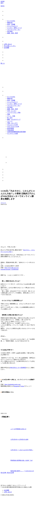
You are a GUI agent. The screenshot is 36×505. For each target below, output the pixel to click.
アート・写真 (11, 116)
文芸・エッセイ (11, 110)
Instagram (16, 386)
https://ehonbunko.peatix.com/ (13, 384)
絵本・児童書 (11, 24)
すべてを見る (11, 21)
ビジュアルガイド (12, 26)
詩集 (8, 114)
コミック (9, 121)
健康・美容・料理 (12, 33)
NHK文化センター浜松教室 (18, 367)
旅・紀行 (9, 117)
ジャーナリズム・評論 (13, 112)
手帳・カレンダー (12, 123)
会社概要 (6, 47)
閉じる (3, 63)
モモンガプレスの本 (13, 126)
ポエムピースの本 (12, 124)
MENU (3, 6)
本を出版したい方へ (10, 46)
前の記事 (3, 472)
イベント (3, 202)
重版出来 (9, 22)
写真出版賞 (10, 130)
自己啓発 (9, 31)
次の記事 (11, 472)
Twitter (22, 386)
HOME (3, 1)
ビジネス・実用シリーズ (14, 28)
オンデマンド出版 (12, 133)
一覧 (7, 472)
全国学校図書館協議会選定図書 (16, 131)
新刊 (2, 3)
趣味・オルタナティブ (13, 119)
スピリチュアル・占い (13, 29)
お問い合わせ (8, 44)
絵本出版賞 (10, 128)
